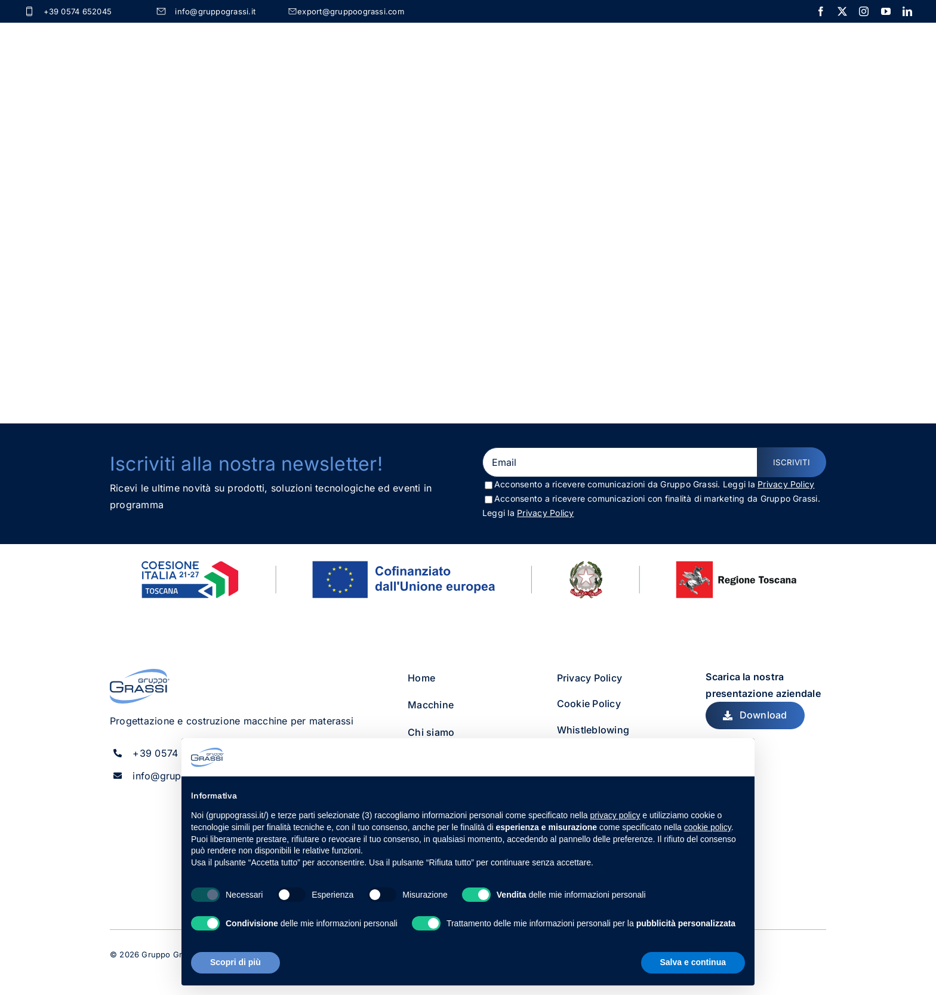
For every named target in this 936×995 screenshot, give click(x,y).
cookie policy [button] (707, 827)
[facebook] (821, 11)
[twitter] (842, 11)
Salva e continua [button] (693, 962)
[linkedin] (907, 11)
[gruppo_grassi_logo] (140, 670)
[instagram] (864, 11)
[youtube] (886, 11)
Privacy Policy (786, 480)
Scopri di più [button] (235, 962)
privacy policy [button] (615, 815)
